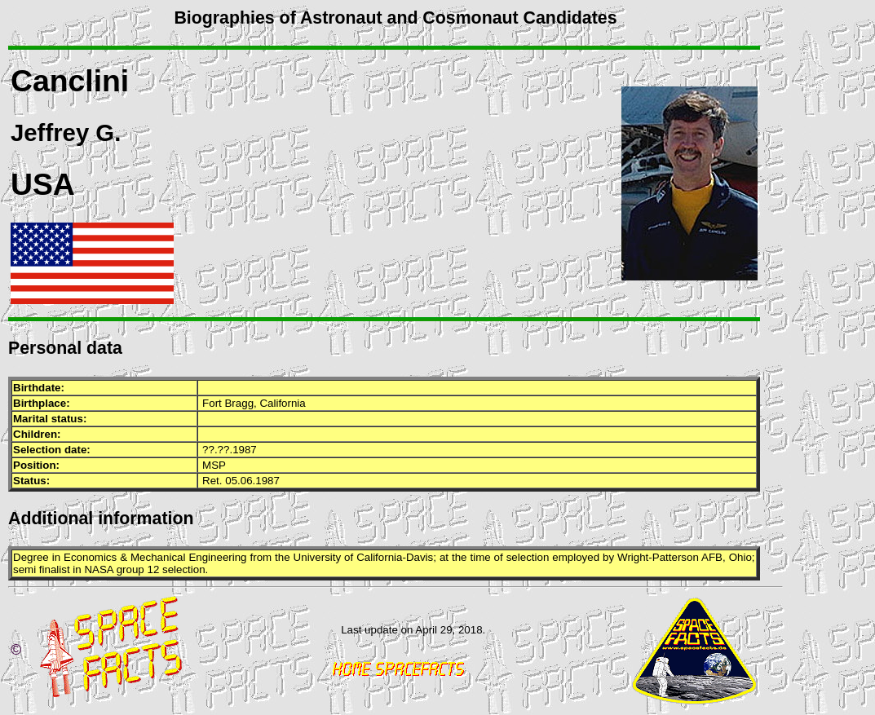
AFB (712, 557)
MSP (214, 465)
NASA (98, 569)
